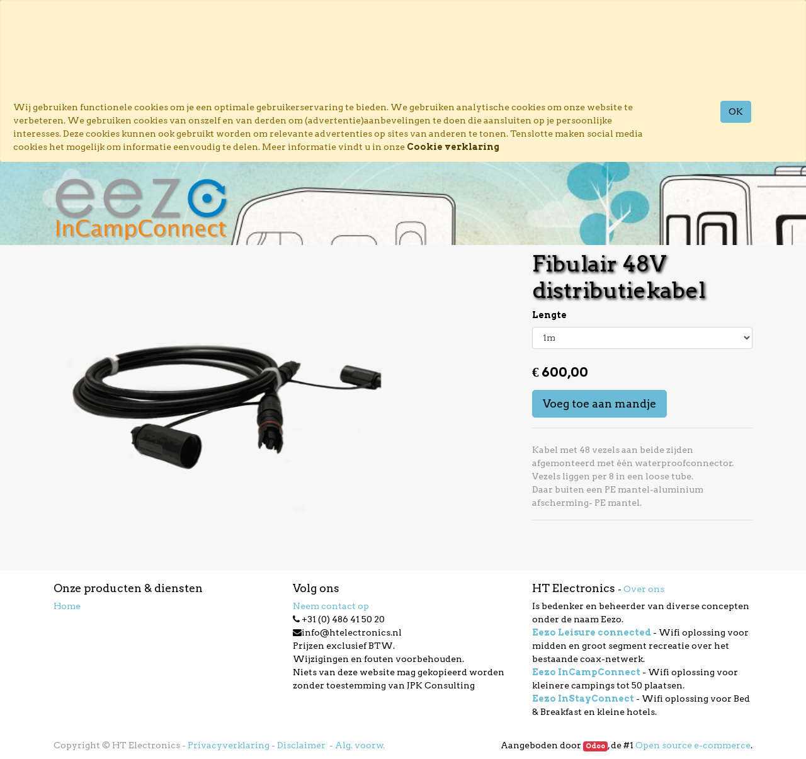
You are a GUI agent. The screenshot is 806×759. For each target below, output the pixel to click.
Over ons (643, 589)
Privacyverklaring (229, 745)
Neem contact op (331, 606)
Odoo (595, 746)
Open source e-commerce (693, 745)
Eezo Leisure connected (591, 632)
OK (736, 111)
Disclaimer (302, 745)
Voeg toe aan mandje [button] (599, 403)
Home (67, 606)
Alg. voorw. (360, 745)
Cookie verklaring (453, 147)
